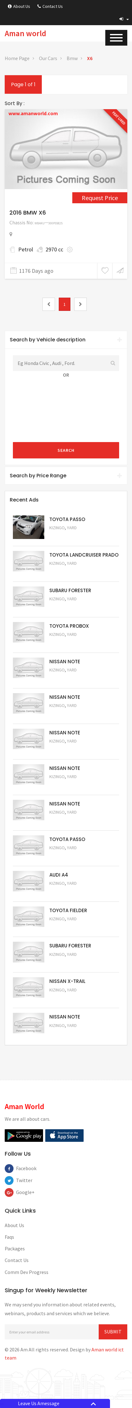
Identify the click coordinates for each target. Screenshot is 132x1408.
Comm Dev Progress (26, 1272)
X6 (89, 58)
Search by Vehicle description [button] (66, 339)
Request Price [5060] (66, 714)
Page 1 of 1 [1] (23, 84)
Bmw (72, 58)
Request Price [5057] (66, 820)
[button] (124, 19)
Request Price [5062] (66, 643)
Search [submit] (66, 450)
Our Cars (48, 58)
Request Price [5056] (66, 856)
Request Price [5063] (66, 536)
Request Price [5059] (66, 749)
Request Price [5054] (66, 927)
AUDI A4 (58, 875)
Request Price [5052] (66, 998)
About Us (19, 6)
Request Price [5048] (66, 572)
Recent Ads (24, 499)
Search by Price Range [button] (66, 475)
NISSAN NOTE (64, 661)
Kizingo (57, 527)
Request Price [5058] (66, 785)
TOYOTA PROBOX (69, 626)
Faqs (9, 1237)
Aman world (25, 33)
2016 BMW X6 (27, 212)
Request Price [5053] (66, 963)
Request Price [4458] (100, 198)
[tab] (66, 340)
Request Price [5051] (66, 607)
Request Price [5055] (66, 891)
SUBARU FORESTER (70, 590)
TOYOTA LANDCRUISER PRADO (83, 555)
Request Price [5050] (66, 1034)
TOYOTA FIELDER (68, 910)
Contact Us (50, 6)
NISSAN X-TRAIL (67, 981)
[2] (80, 304)
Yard (72, 527)
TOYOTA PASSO (67, 519)
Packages (15, 1248)
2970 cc (54, 249)
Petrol (25, 249)
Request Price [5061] (66, 678)
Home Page (17, 58)
